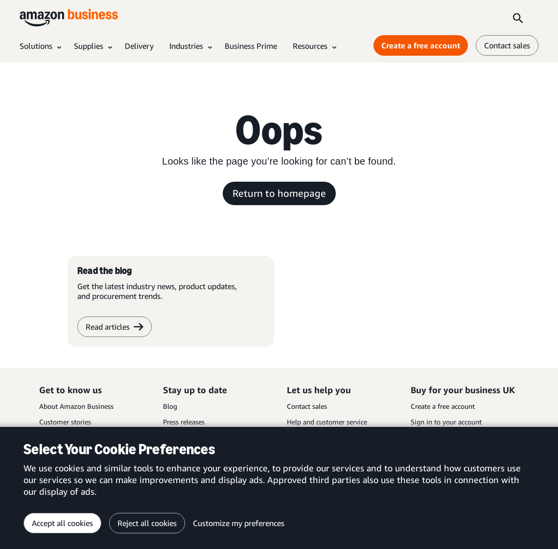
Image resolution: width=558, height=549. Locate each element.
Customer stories (65, 422)
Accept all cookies (62, 523)
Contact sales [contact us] (507, 45)
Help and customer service (327, 422)
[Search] (518, 17)
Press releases (184, 422)
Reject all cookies (147, 523)
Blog (170, 406)
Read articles (114, 327)
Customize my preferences (238, 523)
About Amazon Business (76, 406)
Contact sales (307, 406)
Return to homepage (279, 193)
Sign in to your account (446, 422)
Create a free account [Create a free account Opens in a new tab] (420, 45)
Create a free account (443, 406)
